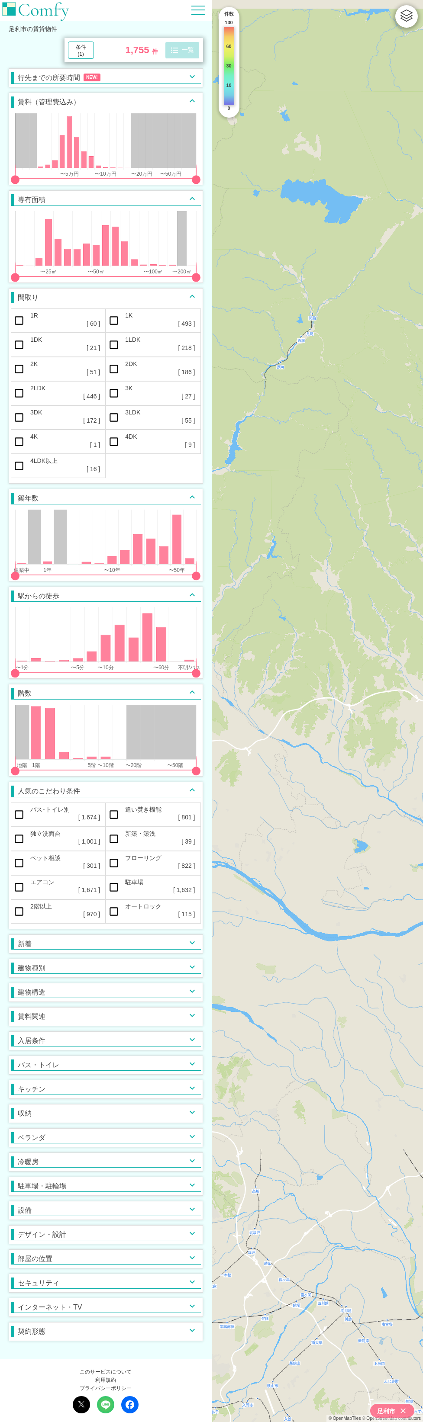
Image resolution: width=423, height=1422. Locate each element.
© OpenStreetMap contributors (391, 1418)
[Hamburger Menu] (198, 9)
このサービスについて (106, 1372)
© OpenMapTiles (345, 1418)
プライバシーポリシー (106, 1388)
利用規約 (105, 1380)
